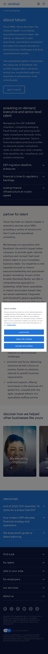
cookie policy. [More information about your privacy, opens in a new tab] (11, 325)
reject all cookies (24, 339)
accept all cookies (24, 346)
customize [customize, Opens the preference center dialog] (24, 332)
